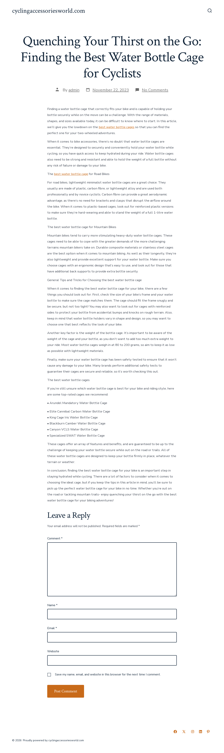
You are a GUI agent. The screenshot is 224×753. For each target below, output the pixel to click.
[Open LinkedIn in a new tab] (200, 731)
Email (52, 628)
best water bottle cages (116, 127)
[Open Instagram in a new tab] (192, 731)
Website (53, 651)
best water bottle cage (71, 174)
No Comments (155, 90)
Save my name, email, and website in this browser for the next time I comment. (108, 674)
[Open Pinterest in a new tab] (208, 731)
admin (73, 90)
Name (52, 605)
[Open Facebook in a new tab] (175, 731)
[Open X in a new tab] (183, 731)
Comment (54, 538)
